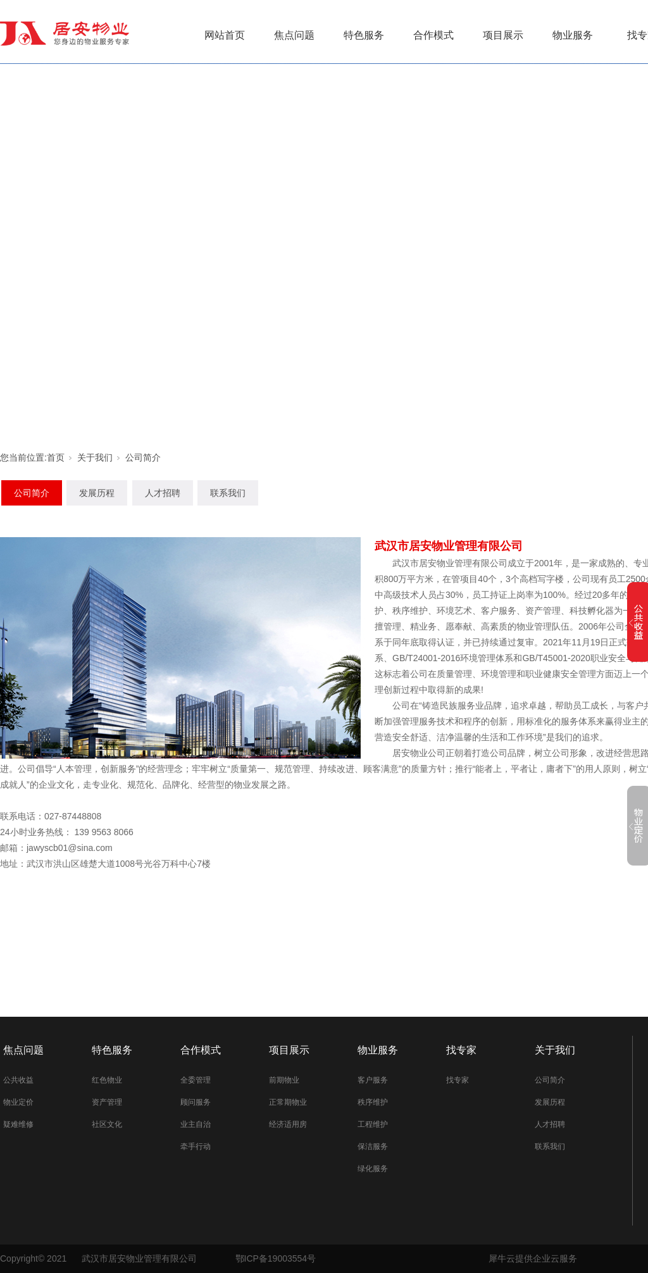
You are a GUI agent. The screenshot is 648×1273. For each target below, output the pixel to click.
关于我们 (95, 457)
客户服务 (373, 1080)
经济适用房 (288, 1124)
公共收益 (18, 1080)
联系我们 (228, 493)
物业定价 (18, 1102)
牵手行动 (195, 1146)
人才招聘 (162, 493)
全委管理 (195, 1080)
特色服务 (364, 35)
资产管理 (107, 1102)
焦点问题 (294, 35)
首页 (56, 457)
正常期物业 (288, 1102)
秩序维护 (373, 1102)
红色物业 (107, 1080)
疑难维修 (18, 1124)
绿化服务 (373, 1168)
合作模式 (433, 35)
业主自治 (195, 1124)
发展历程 (97, 493)
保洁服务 (373, 1146)
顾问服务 (195, 1102)
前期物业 (284, 1080)
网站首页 (224, 35)
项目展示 (503, 35)
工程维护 (373, 1124)
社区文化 (107, 1124)
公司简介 (143, 457)
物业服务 (572, 35)
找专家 (461, 1050)
